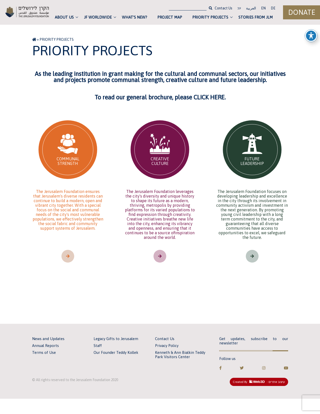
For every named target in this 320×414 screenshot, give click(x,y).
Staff (98, 345)
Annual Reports (45, 345)
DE (273, 8)
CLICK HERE (209, 97)
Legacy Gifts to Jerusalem (116, 339)
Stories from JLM (255, 17)
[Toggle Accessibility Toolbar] (311, 33)
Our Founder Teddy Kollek (116, 352)
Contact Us (223, 8)
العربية (251, 8)
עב (239, 8)
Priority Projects (210, 17)
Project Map (169, 17)
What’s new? (134, 17)
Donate (301, 12)
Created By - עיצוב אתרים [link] (259, 382)
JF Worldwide (98, 17)
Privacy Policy (166, 345)
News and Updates (48, 339)
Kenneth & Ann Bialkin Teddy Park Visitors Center (180, 354)
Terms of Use (44, 352)
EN (263, 8)
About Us (64, 17)
